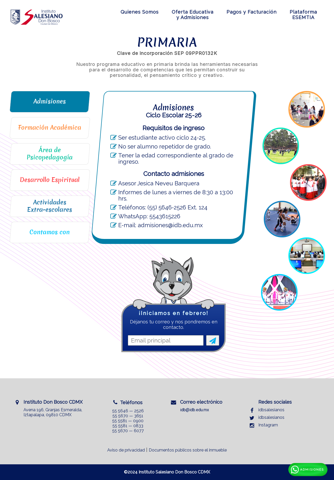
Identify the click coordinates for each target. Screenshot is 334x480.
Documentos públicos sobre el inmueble (188, 450)
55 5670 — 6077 (128, 430)
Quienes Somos (140, 12)
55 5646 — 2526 (128, 410)
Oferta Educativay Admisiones (192, 14)
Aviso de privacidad (126, 450)
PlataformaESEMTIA (303, 14)
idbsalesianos (271, 409)
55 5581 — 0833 (127, 425)
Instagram (268, 424)
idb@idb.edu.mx (194, 409)
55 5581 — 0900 (128, 420)
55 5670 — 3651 (127, 415)
